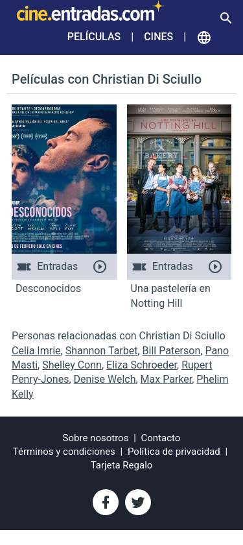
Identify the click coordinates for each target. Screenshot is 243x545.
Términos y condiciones (64, 451)
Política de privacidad (174, 451)
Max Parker (166, 379)
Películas (94, 36)
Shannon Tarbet (101, 351)
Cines (158, 36)
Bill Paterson (172, 351)
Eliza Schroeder (141, 365)
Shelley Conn (72, 365)
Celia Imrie (36, 351)
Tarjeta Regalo (122, 465)
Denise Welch (105, 379)
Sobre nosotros (96, 438)
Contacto (161, 438)
